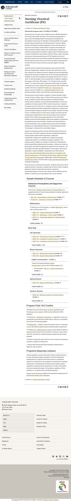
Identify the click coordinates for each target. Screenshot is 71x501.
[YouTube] (67, 456)
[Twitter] (56, 456)
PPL (32, 2)
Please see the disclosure (34, 373)
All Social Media (62, 459)
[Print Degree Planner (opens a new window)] (58, 16)
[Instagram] (63, 456)
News (26, 2)
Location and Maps (9, 32)
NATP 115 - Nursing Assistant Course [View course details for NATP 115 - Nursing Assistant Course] (49, 90)
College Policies (41, 448)
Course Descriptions (10, 49)
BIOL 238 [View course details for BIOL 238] (53, 310)
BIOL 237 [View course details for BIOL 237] (47, 310)
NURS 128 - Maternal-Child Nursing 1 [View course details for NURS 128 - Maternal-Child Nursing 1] (43, 283)
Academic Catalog (42, 423)
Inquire (5, 419)
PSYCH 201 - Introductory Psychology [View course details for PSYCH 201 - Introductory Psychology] (42, 199)
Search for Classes (42, 419)
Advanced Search (9, 21)
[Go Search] (69, 2)
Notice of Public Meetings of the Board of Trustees (56, 472)
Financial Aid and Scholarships (9, 93)
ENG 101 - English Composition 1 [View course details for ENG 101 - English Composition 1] (54, 268)
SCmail (4, 445)
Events (20, 2)
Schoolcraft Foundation (43, 441)
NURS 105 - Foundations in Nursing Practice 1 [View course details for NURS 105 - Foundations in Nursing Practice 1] (46, 239)
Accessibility (40, 445)
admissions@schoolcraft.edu (58, 159)
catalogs (16, 500)
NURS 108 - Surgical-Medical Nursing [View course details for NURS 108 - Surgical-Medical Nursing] (43, 256)
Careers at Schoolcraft (43, 437)
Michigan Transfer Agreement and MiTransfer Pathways (10, 73)
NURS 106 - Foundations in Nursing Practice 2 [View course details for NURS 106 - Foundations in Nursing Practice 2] (46, 241)
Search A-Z (6, 415)
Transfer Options (9, 81)
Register (5, 430)
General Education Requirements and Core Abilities (11, 60)
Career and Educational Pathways (11, 39)
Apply (4, 426)
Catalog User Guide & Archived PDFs (10, 99)
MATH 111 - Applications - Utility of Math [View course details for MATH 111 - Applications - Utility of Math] (44, 215)
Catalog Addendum (10, 104)
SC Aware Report (7, 448)
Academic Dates (41, 426)
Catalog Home (8, 25)
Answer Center (8, 409)
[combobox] (51, 12)
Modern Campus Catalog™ (51, 500)
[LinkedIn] (60, 456)
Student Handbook (9, 89)
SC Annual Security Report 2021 (60, 474)
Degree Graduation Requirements (10, 67)
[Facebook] (53, 456)
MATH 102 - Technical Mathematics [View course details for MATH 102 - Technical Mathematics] (42, 212)
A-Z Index (39, 2)
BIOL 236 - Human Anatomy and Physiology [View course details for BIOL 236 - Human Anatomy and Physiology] (44, 197)
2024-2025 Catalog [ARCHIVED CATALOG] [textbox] (45, 12)
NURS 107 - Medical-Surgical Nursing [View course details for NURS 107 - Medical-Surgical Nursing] (43, 253)
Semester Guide (10, 2)
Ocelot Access (49, 2)
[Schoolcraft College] (10, 9)
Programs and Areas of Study (11, 44)
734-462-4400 (8, 407)
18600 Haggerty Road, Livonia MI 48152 (14, 405)
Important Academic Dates (12, 28)
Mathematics (59, 207)
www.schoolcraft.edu (45, 117)
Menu (66, 7)
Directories (66, 477)
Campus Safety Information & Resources (58, 475)
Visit (4, 423)
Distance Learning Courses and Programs (12, 54)
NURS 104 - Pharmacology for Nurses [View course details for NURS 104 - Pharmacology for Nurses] (43, 236)
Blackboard (5, 441)
